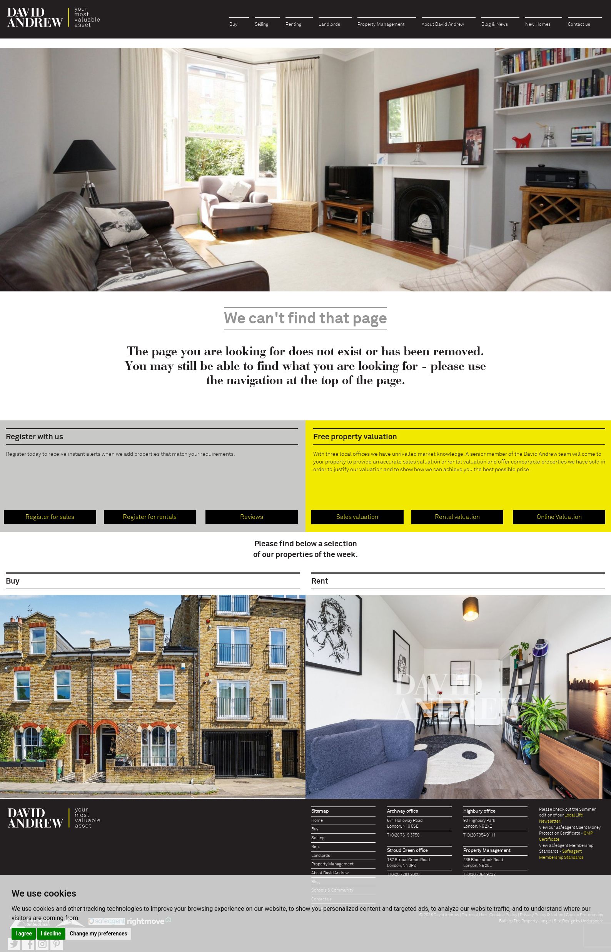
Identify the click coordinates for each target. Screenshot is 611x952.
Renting (293, 24)
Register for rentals (150, 517)
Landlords (329, 24)
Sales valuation (357, 517)
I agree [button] (23, 933)
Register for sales (49, 517)
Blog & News (494, 24)
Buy (233, 24)
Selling (261, 24)
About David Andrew (443, 24)
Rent (315, 847)
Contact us (579, 24)
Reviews (251, 517)
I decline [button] (51, 933)
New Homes (538, 24)
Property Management (380, 24)
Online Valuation (559, 517)
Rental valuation (457, 517)
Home (317, 820)
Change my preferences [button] (98, 933)
